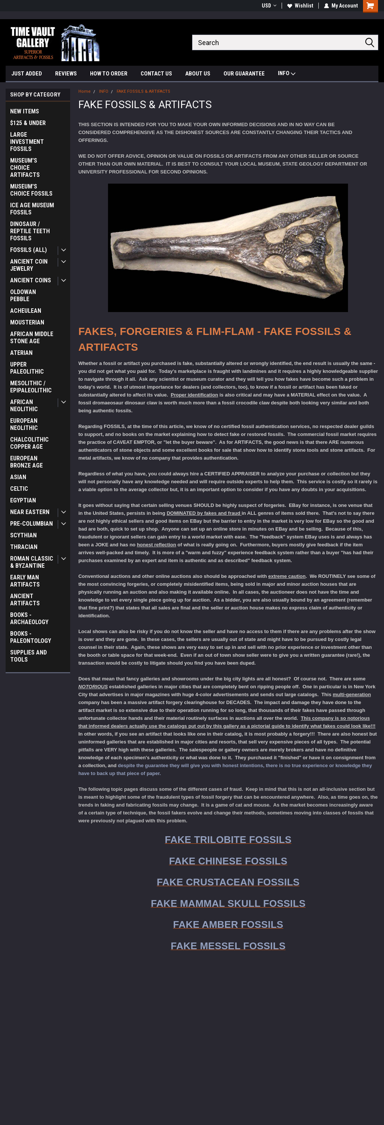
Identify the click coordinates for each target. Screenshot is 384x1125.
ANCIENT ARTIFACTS (25, 600)
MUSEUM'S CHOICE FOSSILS (31, 190)
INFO (287, 74)
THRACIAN (24, 546)
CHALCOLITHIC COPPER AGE (29, 443)
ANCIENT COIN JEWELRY (29, 265)
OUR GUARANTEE (244, 73)
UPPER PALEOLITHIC (27, 368)
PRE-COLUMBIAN (31, 523)
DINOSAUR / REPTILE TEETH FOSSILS (30, 231)
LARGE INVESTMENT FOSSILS (27, 141)
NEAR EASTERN (30, 512)
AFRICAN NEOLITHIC (24, 405)
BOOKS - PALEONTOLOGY (30, 637)
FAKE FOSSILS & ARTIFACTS (143, 91)
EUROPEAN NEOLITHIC (24, 424)
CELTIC (19, 488)
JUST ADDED (26, 73)
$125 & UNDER (28, 123)
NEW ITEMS (24, 111)
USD (269, 6)
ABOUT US (197, 73)
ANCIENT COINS (30, 280)
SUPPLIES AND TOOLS (28, 656)
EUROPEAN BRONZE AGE (26, 462)
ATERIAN (21, 352)
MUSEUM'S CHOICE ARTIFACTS (25, 167)
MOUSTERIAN (27, 322)
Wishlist (300, 6)
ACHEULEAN (25, 310)
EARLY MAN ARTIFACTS (25, 581)
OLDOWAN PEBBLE (23, 295)
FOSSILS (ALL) (28, 249)
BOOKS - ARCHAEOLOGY (29, 618)
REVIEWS (66, 73)
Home (84, 91)
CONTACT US (156, 73)
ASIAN (18, 477)
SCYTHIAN (23, 535)
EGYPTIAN (23, 500)
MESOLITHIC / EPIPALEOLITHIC (31, 387)
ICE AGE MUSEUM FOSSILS (32, 209)
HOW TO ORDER (109, 73)
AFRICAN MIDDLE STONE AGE (31, 337)
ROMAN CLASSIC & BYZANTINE (31, 562)
